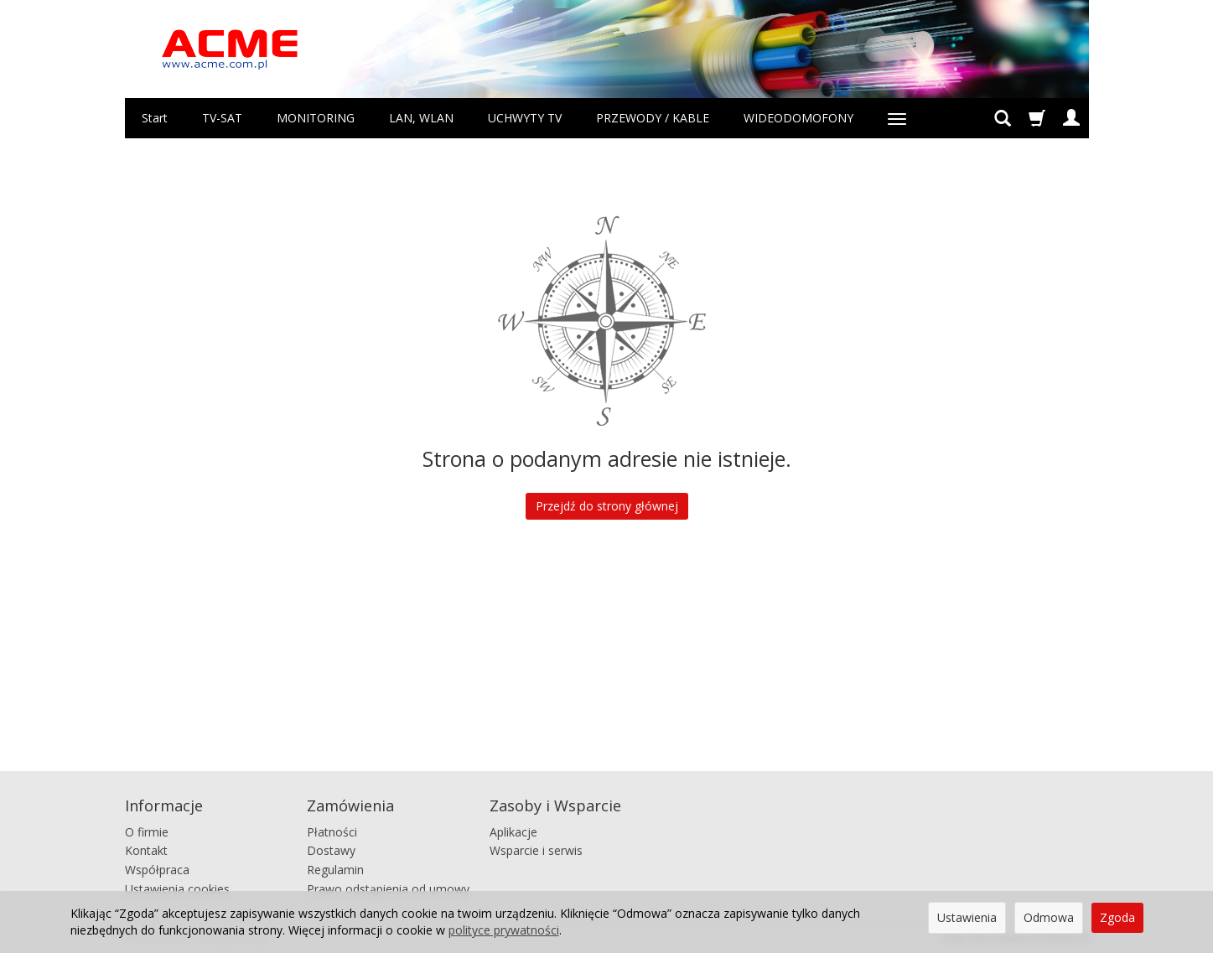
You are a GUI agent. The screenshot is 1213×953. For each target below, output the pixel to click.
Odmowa (1049, 917)
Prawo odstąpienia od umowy (388, 887)
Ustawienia (967, 917)
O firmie (146, 830)
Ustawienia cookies (177, 887)
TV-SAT (222, 118)
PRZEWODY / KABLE (652, 118)
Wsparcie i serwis (536, 849)
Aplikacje (513, 830)
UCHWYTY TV (525, 118)
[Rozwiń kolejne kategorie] (897, 118)
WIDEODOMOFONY (798, 118)
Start (155, 118)
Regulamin (335, 869)
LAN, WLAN (421, 118)
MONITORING (316, 118)
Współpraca (157, 869)
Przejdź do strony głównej (607, 506)
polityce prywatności (503, 930)
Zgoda (1117, 917)
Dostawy (331, 849)
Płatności (332, 830)
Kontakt (146, 849)
